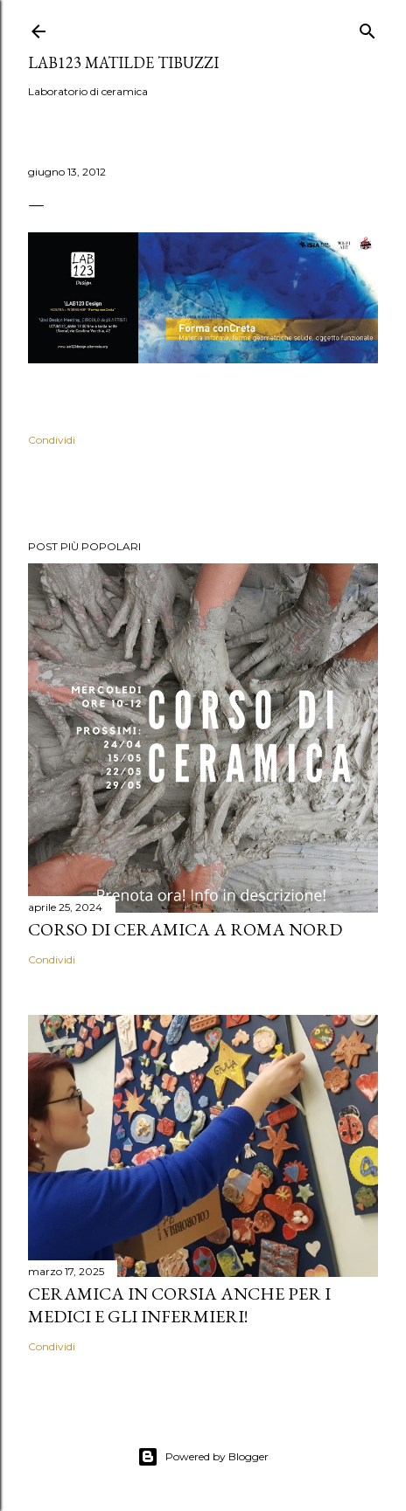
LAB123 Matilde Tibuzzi (123, 62)
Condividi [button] (51, 439)
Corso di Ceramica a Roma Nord (185, 929)
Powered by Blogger (203, 1456)
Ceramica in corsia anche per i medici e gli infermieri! (179, 1305)
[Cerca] (367, 27)
